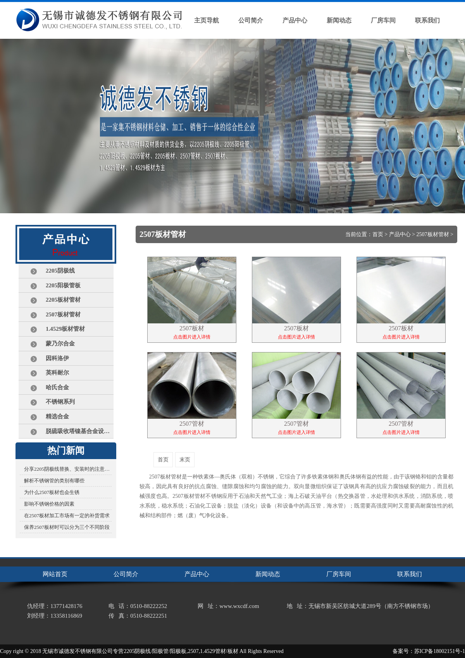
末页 (184, 460)
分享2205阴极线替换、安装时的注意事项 (68, 469)
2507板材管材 (433, 234)
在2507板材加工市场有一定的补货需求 (67, 515)
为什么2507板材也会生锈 (51, 492)
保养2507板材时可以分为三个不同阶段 (67, 527)
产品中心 (400, 234)
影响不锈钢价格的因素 (49, 504)
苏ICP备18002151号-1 (439, 651)
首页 (377, 234)
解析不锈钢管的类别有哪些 (54, 481)
